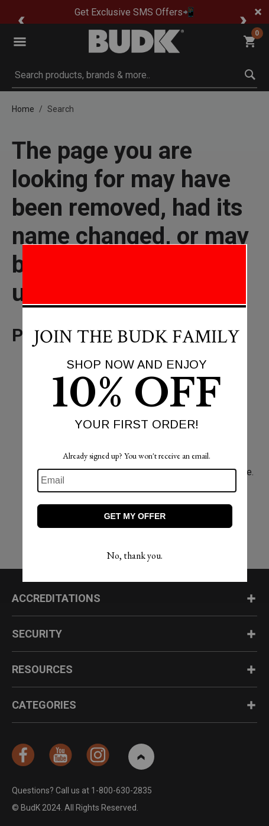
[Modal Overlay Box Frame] (134, 413)
